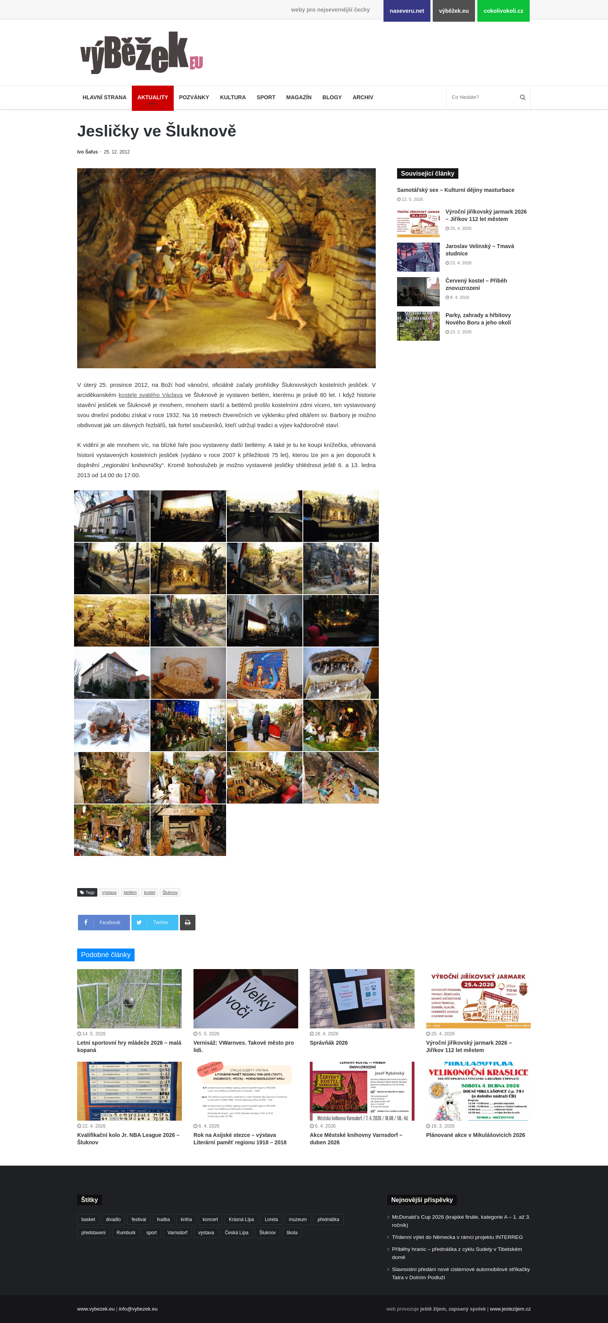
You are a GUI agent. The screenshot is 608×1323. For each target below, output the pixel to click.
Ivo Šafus (87, 152)
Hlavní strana (104, 97)
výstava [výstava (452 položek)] (206, 1232)
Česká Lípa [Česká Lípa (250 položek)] (237, 1232)
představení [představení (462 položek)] (93, 1232)
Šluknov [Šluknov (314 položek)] (267, 1232)
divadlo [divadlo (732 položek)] (113, 1219)
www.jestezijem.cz (510, 1309)
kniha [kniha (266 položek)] (186, 1219)
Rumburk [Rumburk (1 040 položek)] (126, 1232)
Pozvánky (194, 97)
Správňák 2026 (329, 1043)
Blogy (332, 97)
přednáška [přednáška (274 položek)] (328, 1219)
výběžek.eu (454, 11)
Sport (266, 97)
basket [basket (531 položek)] (88, 1219)
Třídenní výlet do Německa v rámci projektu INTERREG (457, 1237)
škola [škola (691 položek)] (292, 1232)
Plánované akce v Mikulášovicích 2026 (475, 1135)
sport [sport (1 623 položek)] (151, 1232)
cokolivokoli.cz (503, 11)
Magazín (298, 97)
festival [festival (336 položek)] (138, 1219)
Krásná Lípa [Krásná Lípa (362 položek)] (241, 1219)
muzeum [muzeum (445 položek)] (298, 1219)
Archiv (362, 97)
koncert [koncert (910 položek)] (210, 1219)
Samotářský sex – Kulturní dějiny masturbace (456, 190)
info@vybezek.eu (138, 1309)
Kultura (233, 97)
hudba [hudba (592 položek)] (163, 1219)
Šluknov (170, 892)
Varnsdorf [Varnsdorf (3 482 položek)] (177, 1232)
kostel (149, 892)
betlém (130, 892)
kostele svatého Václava (151, 395)
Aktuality (152, 97)
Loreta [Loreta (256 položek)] (271, 1219)
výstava (109, 892)
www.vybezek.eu (96, 1309)
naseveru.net (407, 11)
